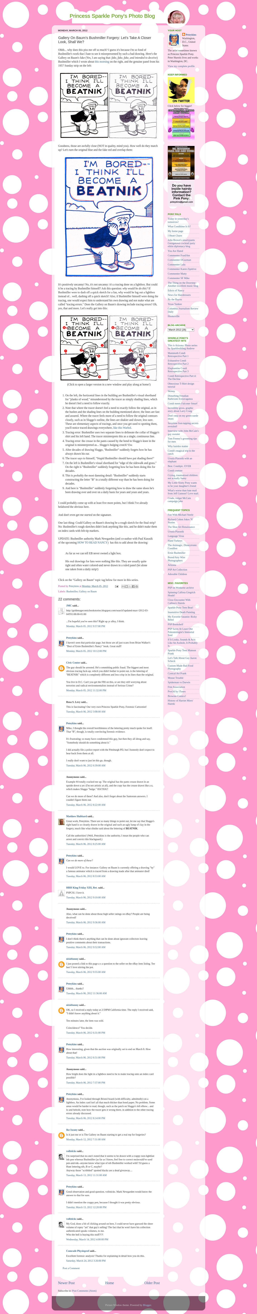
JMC (69, 605)
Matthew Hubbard (76, 816)
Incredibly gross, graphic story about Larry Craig (180, 409)
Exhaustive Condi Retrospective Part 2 (178, 362)
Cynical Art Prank (177, 673)
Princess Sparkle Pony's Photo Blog (112, 16)
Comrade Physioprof (77, 1250)
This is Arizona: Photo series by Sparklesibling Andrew (182, 347)
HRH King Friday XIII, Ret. (81, 887)
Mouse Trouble (175, 677)
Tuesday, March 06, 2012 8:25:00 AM (85, 844)
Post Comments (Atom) (84, 1290)
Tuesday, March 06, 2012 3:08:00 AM (85, 711)
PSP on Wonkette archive (181, 587)
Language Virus (176, 536)
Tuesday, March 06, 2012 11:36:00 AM (86, 993)
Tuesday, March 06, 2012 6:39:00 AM (85, 765)
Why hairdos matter (178, 446)
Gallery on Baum (88, 591)
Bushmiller (72, 591)
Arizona (172, 565)
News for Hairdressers (179, 294)
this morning (102, 61)
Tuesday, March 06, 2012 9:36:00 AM (85, 922)
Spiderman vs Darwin (179, 682)
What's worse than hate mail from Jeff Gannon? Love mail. (183, 492)
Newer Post (66, 1283)
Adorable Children (177, 574)
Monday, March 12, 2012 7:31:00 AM (85, 1139)
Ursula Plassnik (176, 531)
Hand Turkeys (175, 540)
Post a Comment (71, 1268)
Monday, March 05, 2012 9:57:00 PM (85, 626)
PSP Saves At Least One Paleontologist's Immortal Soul (181, 632)
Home (109, 1283)
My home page (175, 231)
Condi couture (175, 470)
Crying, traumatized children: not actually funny (183, 477)
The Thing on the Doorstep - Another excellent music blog (183, 284)
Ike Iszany (72, 1129)
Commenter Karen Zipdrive (182, 269)
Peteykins (71, 637)
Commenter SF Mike (179, 278)
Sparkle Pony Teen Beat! (180, 607)
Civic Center (73, 662)
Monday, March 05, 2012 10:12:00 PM (86, 651)
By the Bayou (175, 299)
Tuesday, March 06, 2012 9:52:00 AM (85, 947)
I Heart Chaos (175, 235)
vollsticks (71, 1151)
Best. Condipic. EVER (179, 466)
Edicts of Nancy (176, 290)
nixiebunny (72, 958)
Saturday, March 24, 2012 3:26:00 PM (86, 1260)
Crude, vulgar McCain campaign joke (179, 500)
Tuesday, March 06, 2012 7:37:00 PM (85, 1082)
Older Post (152, 1283)
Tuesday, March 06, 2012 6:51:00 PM (85, 1057)
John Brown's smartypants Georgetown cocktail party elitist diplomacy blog (181, 243)
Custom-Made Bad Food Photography (180, 667)
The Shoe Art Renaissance (181, 526)
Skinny (171, 391)
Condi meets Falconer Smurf (182, 403)
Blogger (147, 1305)
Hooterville (174, 316)
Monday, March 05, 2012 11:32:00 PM (86, 690)
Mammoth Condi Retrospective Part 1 (178, 355)
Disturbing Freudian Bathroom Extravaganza (180, 397)
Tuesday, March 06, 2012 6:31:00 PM (85, 1032)
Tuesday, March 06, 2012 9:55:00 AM (85, 972)
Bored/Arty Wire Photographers (176, 559)
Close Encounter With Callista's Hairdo (179, 601)
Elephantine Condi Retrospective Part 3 (178, 370)
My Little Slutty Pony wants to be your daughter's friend (182, 484)
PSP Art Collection (177, 569)
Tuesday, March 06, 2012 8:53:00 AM (85, 876)
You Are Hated (175, 250)
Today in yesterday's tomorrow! (178, 220)
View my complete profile (181, 66)
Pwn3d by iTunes (177, 691)
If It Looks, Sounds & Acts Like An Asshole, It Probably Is (183, 642)
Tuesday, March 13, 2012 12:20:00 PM (86, 1207)
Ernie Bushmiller (176, 552)
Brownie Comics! (177, 696)
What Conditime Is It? (179, 226)
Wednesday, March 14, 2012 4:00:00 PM (87, 1239)
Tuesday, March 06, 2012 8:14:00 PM (85, 1118)
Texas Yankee (175, 304)
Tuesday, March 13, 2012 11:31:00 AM (86, 1175)
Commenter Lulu (176, 264)
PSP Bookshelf (175, 624)
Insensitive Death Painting (181, 612)
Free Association (176, 687)
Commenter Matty (177, 273)
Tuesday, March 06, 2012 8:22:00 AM (85, 804)
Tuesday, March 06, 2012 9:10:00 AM (85, 897)
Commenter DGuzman (179, 259)
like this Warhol (122, 427)
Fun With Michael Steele (180, 514)
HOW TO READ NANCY (92, 542)
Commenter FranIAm (179, 255)
